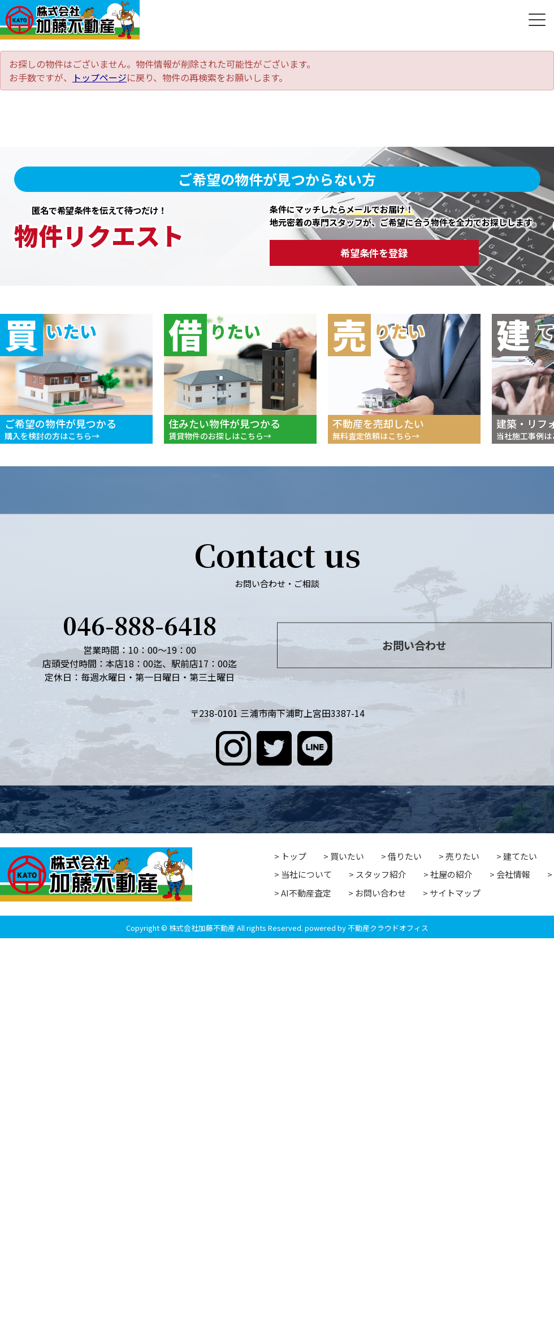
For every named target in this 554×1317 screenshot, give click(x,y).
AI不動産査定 (306, 893)
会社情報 (513, 874)
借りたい (405, 856)
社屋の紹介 (451, 874)
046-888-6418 (140, 624)
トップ (293, 856)
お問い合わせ (414, 645)
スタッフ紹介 (381, 874)
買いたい (347, 856)
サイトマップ (455, 893)
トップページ (99, 77)
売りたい (462, 856)
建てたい (520, 856)
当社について (306, 874)
